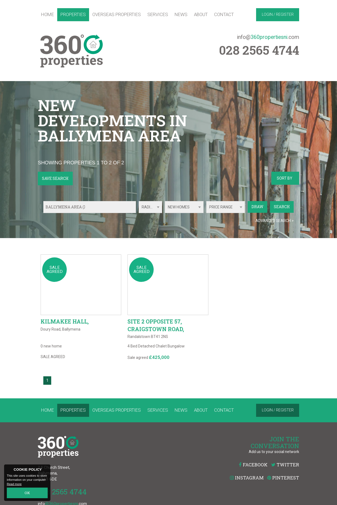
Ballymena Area (66, 207)
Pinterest (283, 487)
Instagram (247, 487)
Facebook (253, 473)
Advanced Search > (275, 220)
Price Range (221, 207)
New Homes (179, 207)
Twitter (285, 473)
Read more (14, 484)
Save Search (55, 178)
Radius (148, 207)
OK (27, 493)
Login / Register (278, 14)
